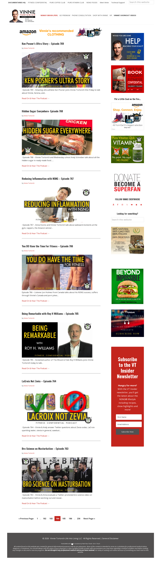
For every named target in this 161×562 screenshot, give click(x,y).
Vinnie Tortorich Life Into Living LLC (66, 542)
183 (51, 522)
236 (79, 522)
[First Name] (129, 421)
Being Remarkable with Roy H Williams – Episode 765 (50, 318)
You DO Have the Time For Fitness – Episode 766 (47, 250)
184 (58, 522)
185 (64, 522)
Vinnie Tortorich (23, 20)
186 (71, 522)
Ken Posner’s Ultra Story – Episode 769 (43, 48)
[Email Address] (129, 428)
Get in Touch (96, 548)
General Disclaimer (110, 542)
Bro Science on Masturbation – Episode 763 (45, 453)
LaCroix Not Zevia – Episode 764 (39, 385)
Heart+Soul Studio (87, 548)
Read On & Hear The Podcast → (36, 102)
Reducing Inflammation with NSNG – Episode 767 (48, 183)
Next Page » (89, 523)
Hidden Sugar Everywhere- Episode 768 (42, 115)
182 (45, 522)
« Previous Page (26, 523)
